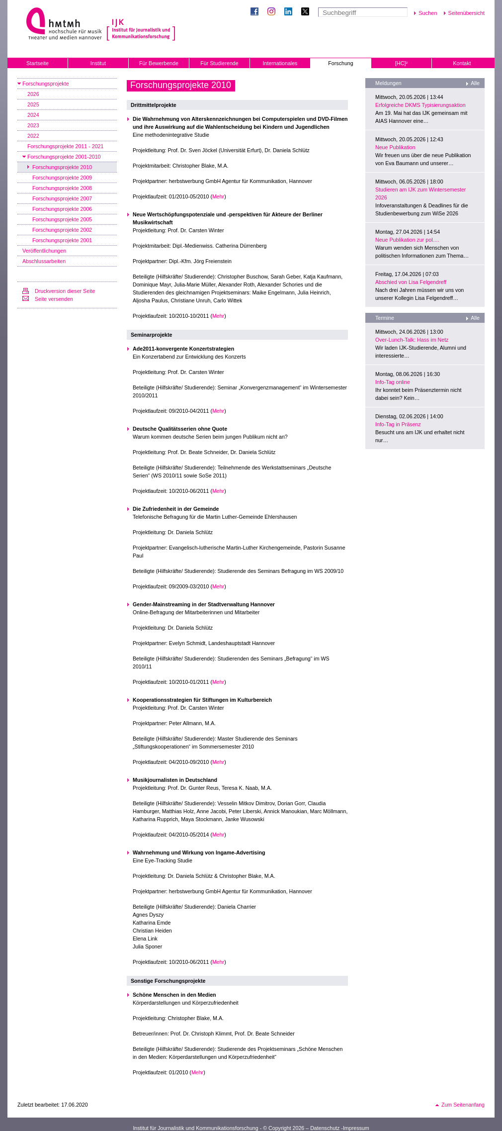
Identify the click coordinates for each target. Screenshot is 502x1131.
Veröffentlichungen (44, 251)
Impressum (356, 1128)
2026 (33, 94)
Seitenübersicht (466, 13)
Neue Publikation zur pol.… (407, 240)
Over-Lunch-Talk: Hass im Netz (411, 340)
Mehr (218, 196)
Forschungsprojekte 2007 (62, 198)
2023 (33, 125)
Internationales (280, 63)
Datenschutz (324, 1128)
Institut (98, 63)
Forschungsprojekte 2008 (62, 188)
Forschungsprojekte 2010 (62, 167)
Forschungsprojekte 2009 (62, 178)
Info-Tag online (392, 382)
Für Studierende (219, 63)
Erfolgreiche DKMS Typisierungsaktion (420, 105)
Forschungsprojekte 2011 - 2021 (65, 146)
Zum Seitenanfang (463, 1105)
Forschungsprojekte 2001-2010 (64, 157)
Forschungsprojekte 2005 (62, 219)
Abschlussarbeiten (44, 261)
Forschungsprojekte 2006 (62, 209)
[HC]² (401, 63)
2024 (33, 115)
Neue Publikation (395, 147)
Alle (475, 83)
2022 (33, 136)
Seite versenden (54, 299)
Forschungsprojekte (45, 84)
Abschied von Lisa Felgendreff (410, 282)
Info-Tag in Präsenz (398, 424)
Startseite (37, 63)
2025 (33, 104)
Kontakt (462, 63)
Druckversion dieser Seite (65, 291)
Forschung (340, 63)
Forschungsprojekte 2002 (62, 230)
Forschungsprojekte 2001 (62, 240)
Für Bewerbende (158, 63)
